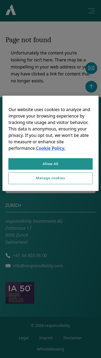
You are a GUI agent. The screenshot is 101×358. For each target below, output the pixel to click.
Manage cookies (50, 178)
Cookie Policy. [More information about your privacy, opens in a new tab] (50, 148)
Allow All (50, 164)
